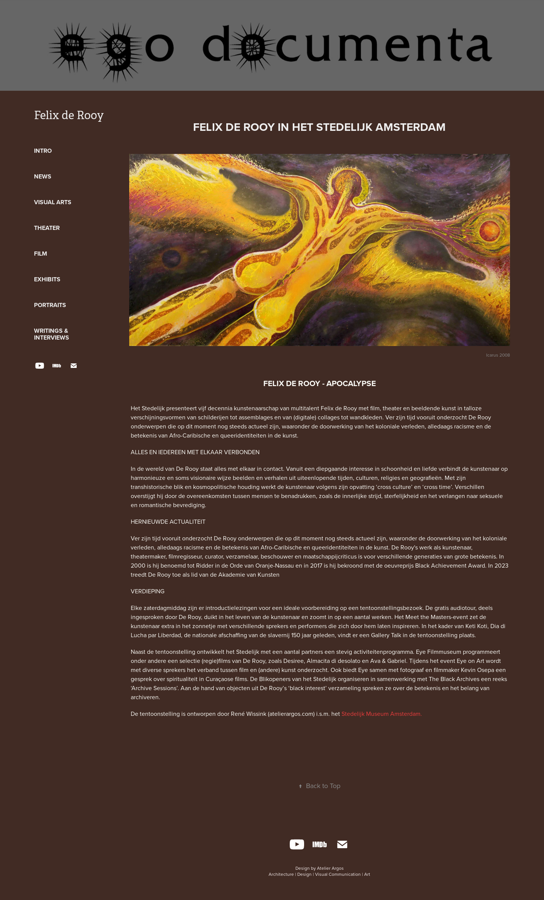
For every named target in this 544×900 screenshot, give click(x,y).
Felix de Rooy (69, 115)
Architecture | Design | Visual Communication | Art (319, 874)
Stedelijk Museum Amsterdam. (382, 713)
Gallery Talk (386, 635)
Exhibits (47, 279)
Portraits (50, 305)
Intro (43, 150)
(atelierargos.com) (292, 713)
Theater (47, 227)
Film (40, 253)
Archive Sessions (153, 688)
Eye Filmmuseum (438, 651)
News (42, 176)
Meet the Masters (428, 617)
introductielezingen (231, 608)
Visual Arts (52, 202)
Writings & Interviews (51, 334)
